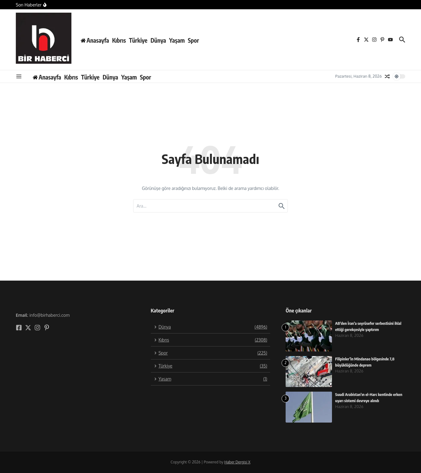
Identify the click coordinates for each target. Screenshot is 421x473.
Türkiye (138, 40)
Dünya (158, 40)
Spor (193, 40)
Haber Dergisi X (237, 462)
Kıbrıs (119, 40)
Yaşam (177, 40)
